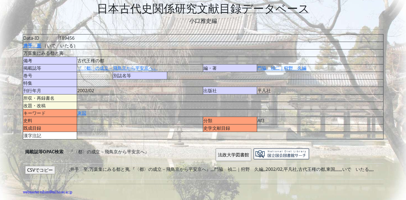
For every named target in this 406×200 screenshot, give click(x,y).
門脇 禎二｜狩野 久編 (281, 68)
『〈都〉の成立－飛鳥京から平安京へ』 (117, 68)
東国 (81, 113)
